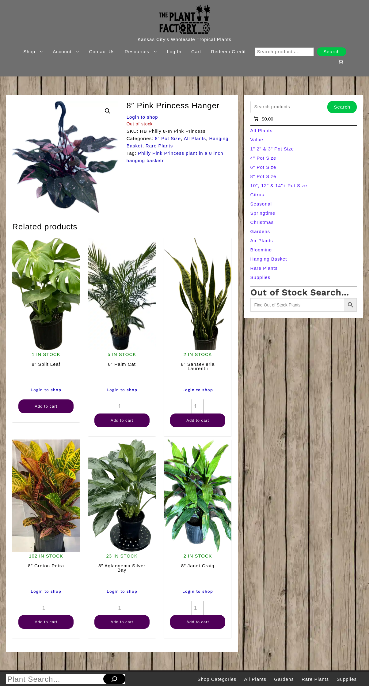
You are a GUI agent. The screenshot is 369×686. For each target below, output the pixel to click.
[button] (107, 111)
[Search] (114, 679)
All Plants (195, 138)
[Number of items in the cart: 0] (340, 62)
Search (331, 51)
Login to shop (142, 117)
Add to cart (46, 406)
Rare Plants (159, 145)
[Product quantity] (122, 406)
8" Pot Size (168, 138)
